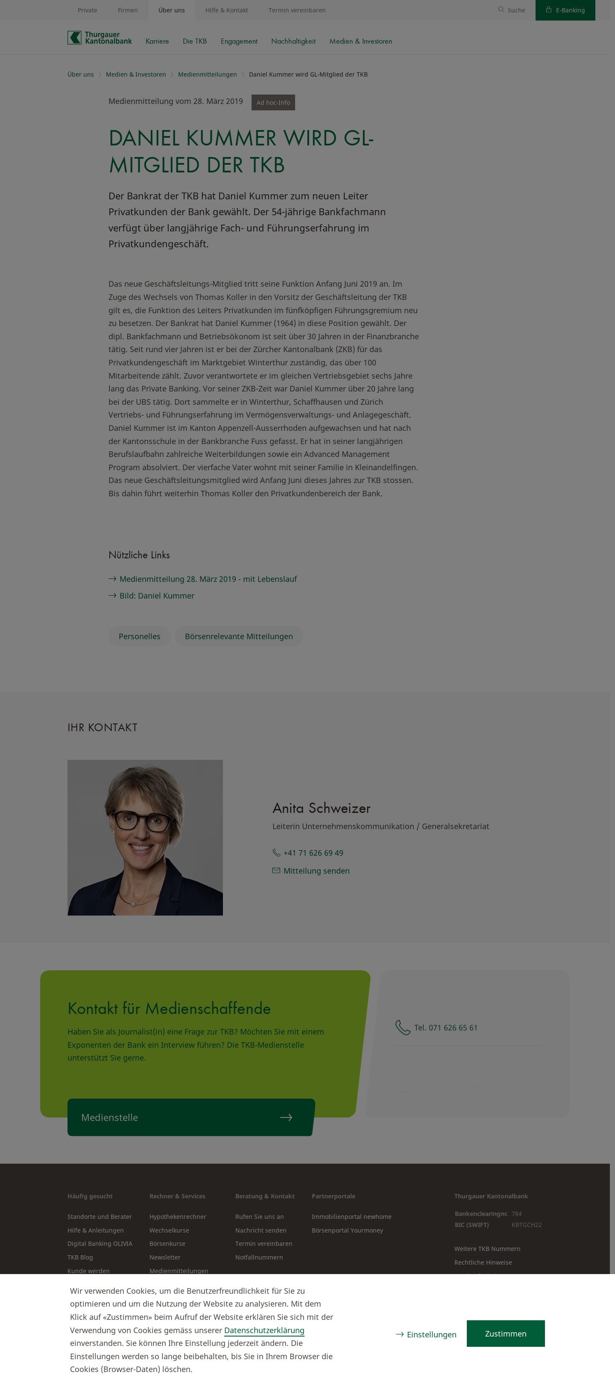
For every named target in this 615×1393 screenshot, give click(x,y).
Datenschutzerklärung (264, 1330)
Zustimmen (506, 1333)
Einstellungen (432, 1334)
